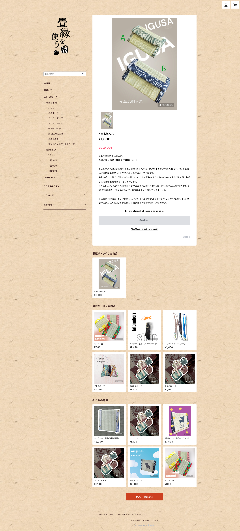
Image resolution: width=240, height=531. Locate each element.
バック (51, 108)
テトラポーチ (54, 128)
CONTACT (49, 177)
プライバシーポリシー (104, 514)
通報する (186, 237)
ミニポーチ (53, 113)
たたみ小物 (51, 102)
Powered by (144, 525)
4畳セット (53, 170)
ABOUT (47, 90)
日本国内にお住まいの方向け (144, 229)
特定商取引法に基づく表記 (129, 514)
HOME (47, 83)
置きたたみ (51, 150)
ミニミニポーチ (55, 118)
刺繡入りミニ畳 (56, 133)
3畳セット (53, 165)
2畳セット (53, 160)
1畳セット (52, 155)
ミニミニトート (55, 123)
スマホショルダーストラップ (61, 144)
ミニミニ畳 (53, 139)
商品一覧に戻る (144, 496)
